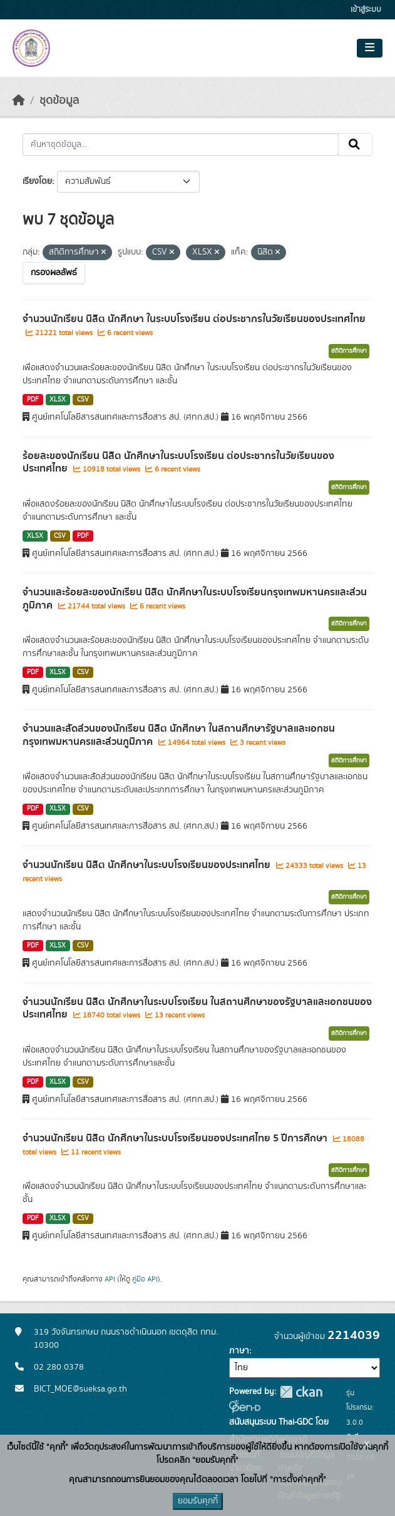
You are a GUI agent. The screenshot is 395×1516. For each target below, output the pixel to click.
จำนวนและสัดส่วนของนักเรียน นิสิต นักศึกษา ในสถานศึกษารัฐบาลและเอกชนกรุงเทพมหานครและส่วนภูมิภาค (179, 735)
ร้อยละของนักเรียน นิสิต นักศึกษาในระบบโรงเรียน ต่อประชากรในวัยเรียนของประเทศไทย (178, 462)
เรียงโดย (37, 181)
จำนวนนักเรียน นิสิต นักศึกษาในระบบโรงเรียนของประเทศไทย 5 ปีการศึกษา (176, 1138)
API (110, 1279)
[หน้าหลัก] (19, 101)
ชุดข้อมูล (59, 101)
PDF (33, 400)
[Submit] (355, 144)
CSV (83, 400)
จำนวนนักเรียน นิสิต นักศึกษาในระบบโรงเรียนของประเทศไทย (148, 865)
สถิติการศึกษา (349, 350)
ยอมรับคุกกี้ (198, 1501)
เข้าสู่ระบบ (366, 10)
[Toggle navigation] (369, 48)
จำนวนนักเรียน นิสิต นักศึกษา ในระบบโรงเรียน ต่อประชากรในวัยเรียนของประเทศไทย (194, 319)
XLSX (57, 400)
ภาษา (239, 1351)
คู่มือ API (145, 1279)
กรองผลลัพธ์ (54, 272)
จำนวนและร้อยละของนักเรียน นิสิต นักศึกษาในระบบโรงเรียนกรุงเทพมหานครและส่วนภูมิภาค (195, 599)
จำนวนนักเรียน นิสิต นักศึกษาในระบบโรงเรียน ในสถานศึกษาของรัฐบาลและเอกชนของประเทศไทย (197, 1008)
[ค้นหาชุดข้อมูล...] (181, 144)
